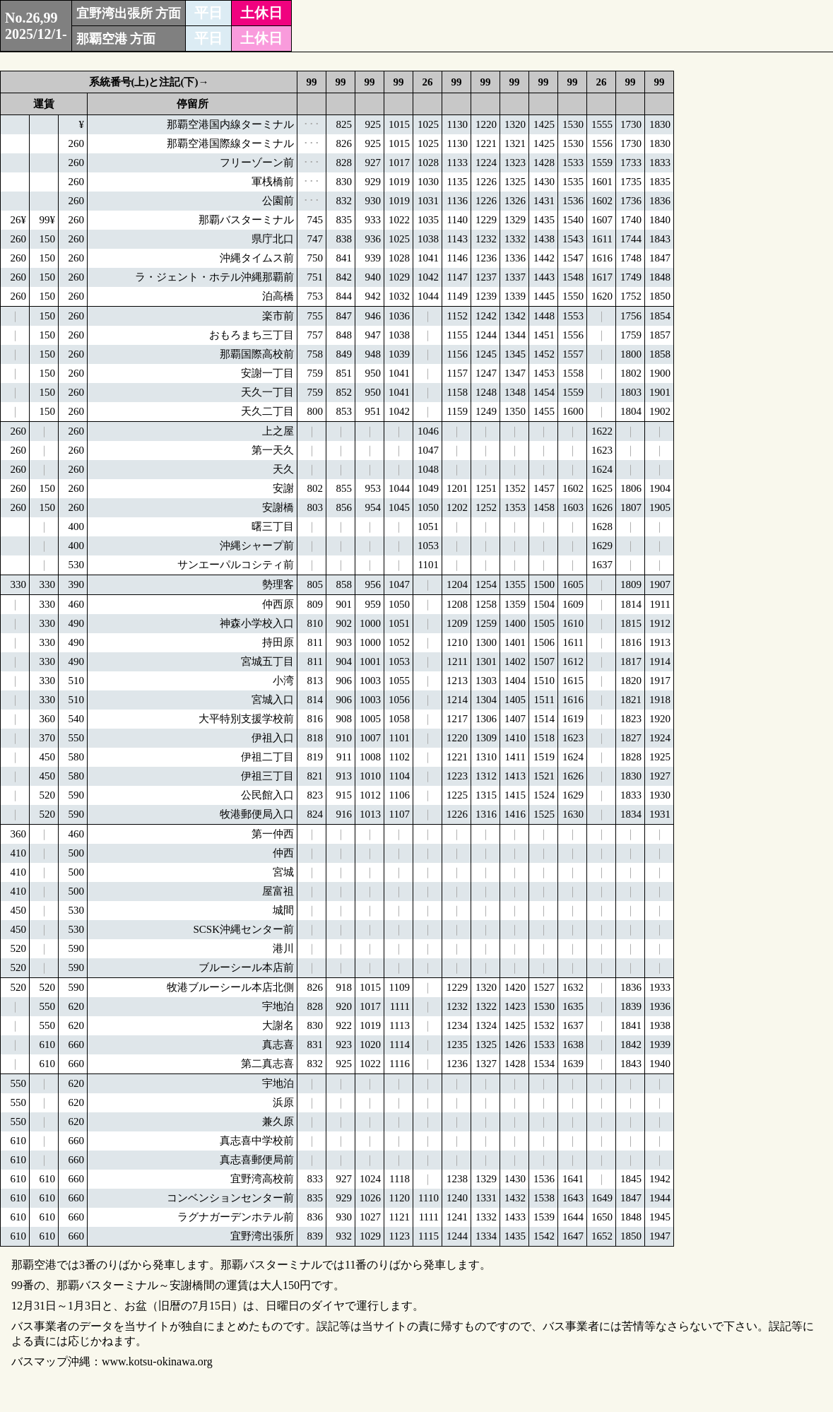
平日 (208, 12)
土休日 (261, 12)
